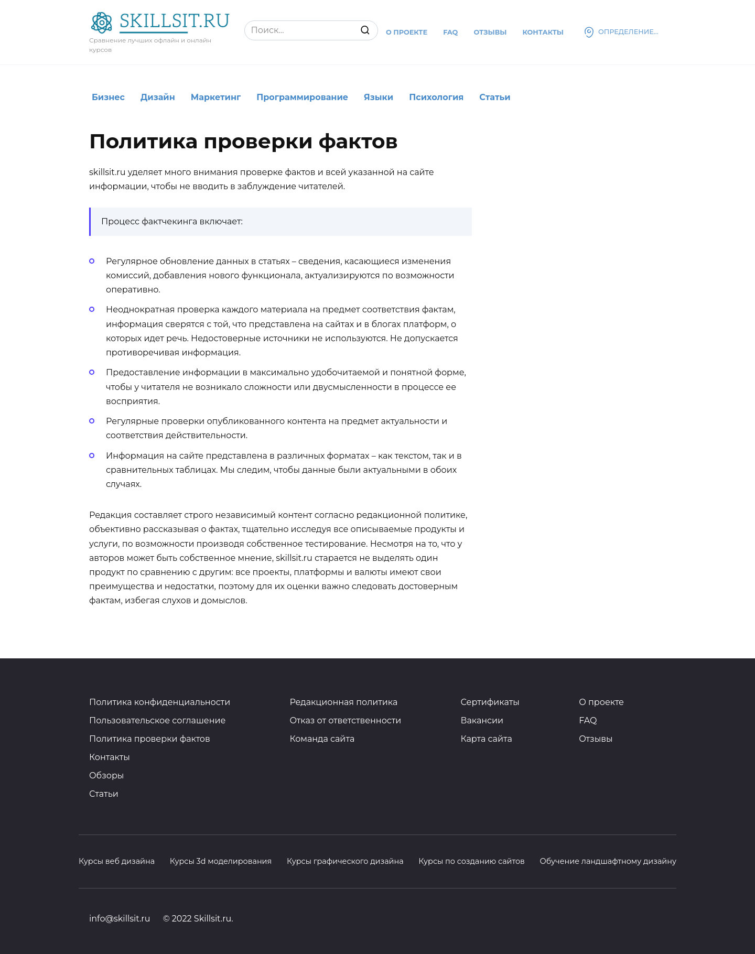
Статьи (494, 97)
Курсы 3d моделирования (221, 861)
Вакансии (482, 720)
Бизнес (108, 97)
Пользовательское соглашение (157, 720)
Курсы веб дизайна (117, 861)
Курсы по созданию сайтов (471, 861)
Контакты (543, 32)
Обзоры (106, 775)
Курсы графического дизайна (345, 861)
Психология (436, 97)
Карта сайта (486, 739)
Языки (378, 97)
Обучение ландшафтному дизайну (608, 861)
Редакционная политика (343, 702)
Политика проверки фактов (149, 739)
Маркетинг (216, 97)
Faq (450, 32)
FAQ (588, 720)
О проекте (406, 32)
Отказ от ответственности (345, 720)
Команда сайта (321, 739)
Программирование (302, 97)
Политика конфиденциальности (159, 702)
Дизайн (158, 97)
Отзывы (489, 32)
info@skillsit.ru (119, 919)
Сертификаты (490, 702)
